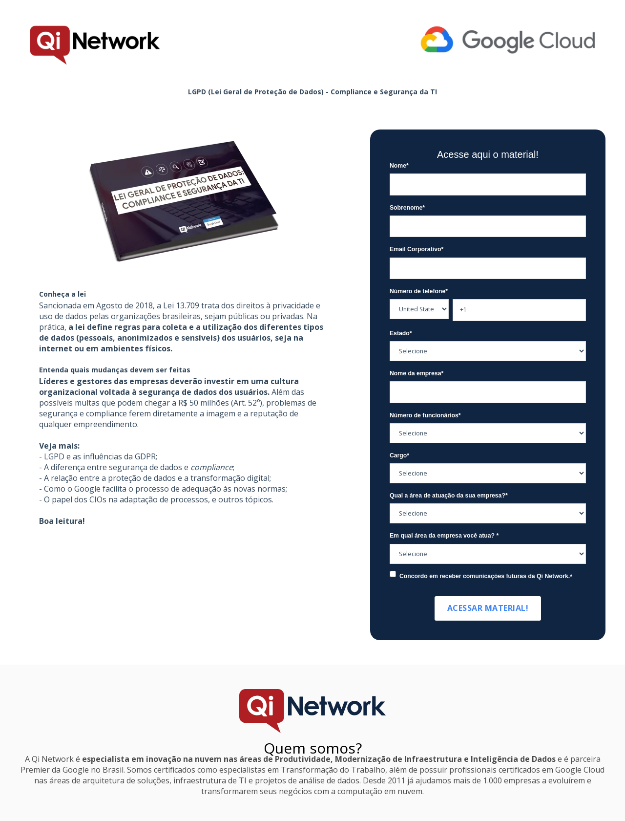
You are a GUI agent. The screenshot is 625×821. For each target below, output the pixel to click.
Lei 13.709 (181, 305)
